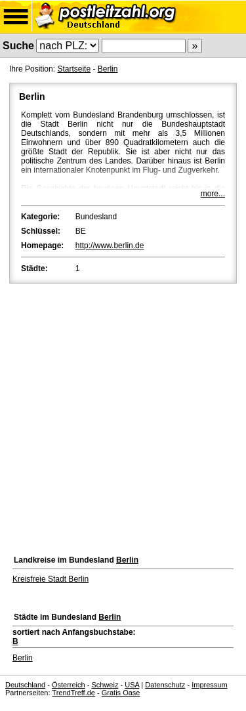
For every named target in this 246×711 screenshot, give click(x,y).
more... (213, 193)
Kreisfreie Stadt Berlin (50, 579)
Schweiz (104, 685)
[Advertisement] (123, 416)
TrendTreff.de (73, 693)
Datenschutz (165, 685)
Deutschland (25, 685)
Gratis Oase (121, 693)
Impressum (209, 685)
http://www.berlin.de (109, 245)
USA (132, 685)
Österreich (68, 685)
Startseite (74, 69)
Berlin (108, 69)
